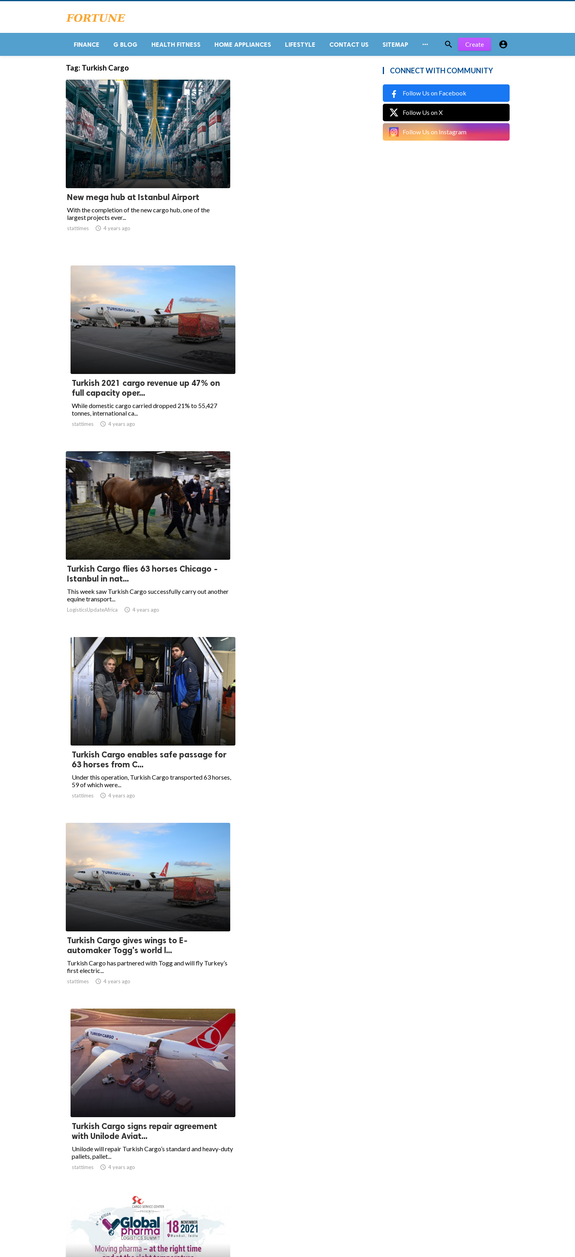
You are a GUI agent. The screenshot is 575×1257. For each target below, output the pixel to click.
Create (474, 47)
